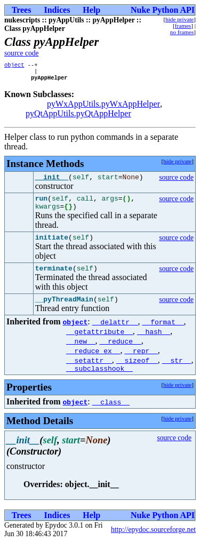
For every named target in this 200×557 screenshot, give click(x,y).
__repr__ (140, 363)
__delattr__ (115, 334)
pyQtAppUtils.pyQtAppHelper (78, 116)
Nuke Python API (163, 9)
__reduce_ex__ (93, 363)
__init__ (51, 181)
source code (21, 53)
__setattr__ (89, 373)
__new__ (80, 354)
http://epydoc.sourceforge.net (153, 544)
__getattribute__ (99, 344)
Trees (21, 9)
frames (183, 25)
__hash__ (153, 344)
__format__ (163, 334)
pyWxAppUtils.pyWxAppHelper (103, 107)
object (14, 65)
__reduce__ (120, 354)
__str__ (176, 373)
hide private (179, 19)
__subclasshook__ (99, 382)
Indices (57, 9)
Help (91, 9)
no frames (182, 32)
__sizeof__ (137, 373)
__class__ (111, 416)
